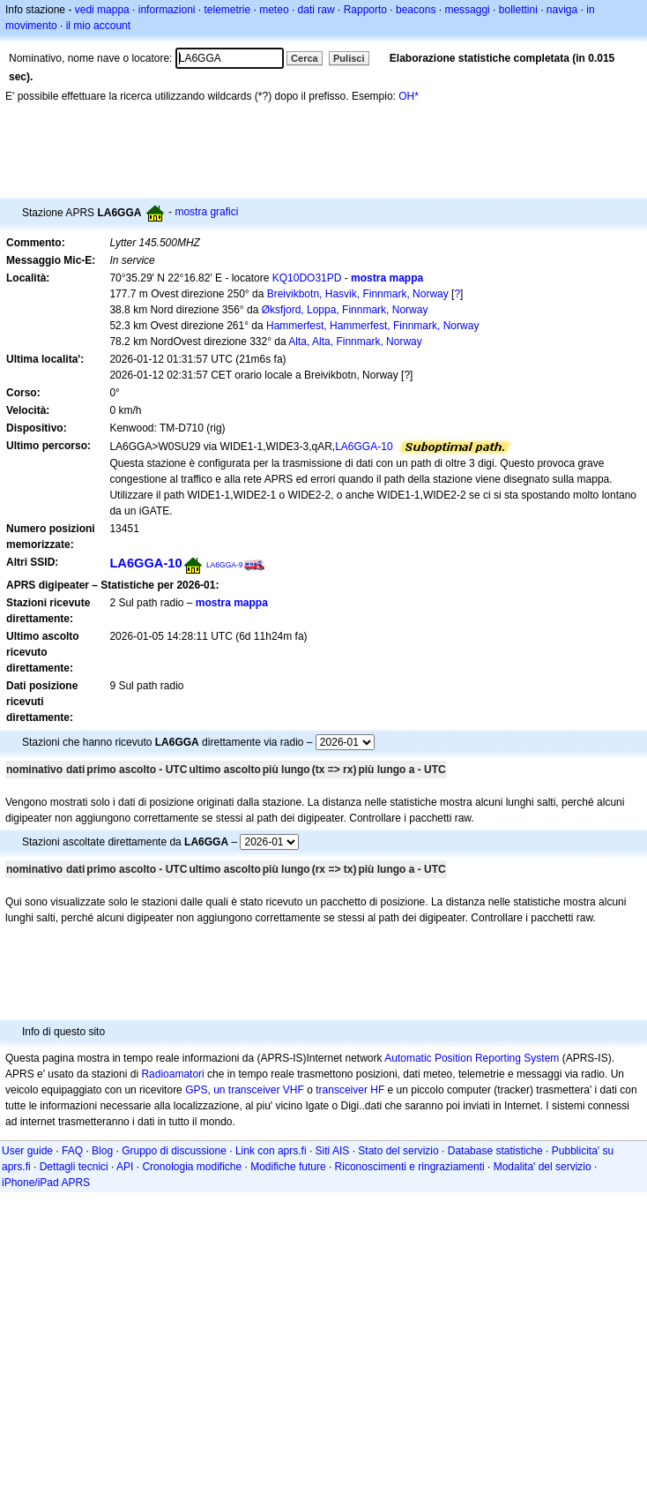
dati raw (316, 10)
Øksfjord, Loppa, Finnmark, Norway (345, 310)
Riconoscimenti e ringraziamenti (410, 1167)
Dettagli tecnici (74, 1167)
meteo (273, 10)
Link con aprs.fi (271, 1151)
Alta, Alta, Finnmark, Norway (354, 341)
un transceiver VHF (258, 1090)
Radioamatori (172, 1074)
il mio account (98, 25)
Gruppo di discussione (174, 1151)
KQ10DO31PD (307, 278)
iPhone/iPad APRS (46, 1182)
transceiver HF (350, 1090)
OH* (408, 96)
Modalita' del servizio (542, 1167)
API (124, 1167)
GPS (196, 1090)
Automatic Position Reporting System (471, 1058)
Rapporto (365, 10)
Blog (102, 1151)
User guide (27, 1151)
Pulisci (348, 58)
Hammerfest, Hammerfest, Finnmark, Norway (372, 325)
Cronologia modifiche (192, 1167)
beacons (415, 10)
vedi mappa (102, 10)
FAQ (72, 1151)
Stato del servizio (398, 1151)
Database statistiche (495, 1151)
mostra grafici (206, 212)
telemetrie (228, 10)
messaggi (466, 10)
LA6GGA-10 (363, 446)
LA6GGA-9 (224, 564)
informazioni (167, 10)
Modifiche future (287, 1167)
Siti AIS (333, 1151)
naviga (562, 10)
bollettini (518, 10)
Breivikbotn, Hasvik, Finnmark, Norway (358, 294)
